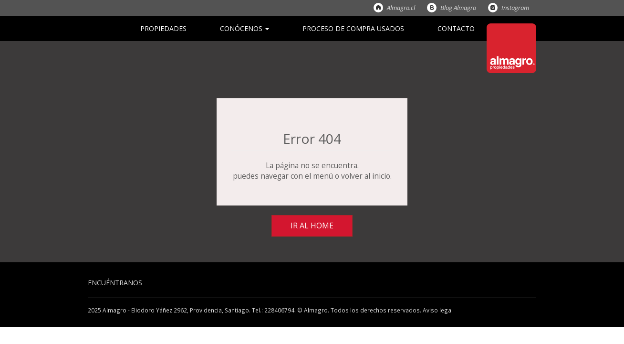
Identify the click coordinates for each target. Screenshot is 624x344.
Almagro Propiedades (511, 48)
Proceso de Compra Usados (353, 28)
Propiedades (163, 28)
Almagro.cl (379, 8)
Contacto (456, 28)
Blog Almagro (432, 8)
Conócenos (244, 28)
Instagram (493, 8)
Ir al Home (312, 225)
